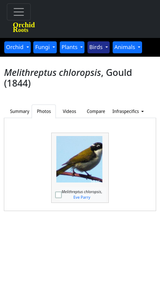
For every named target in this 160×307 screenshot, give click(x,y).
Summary (19, 111)
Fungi (43, 47)
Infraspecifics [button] (122, 111)
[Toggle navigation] (19, 11)
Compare (96, 111)
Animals (125, 47)
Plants (70, 47)
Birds (96, 47)
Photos (44, 111)
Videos (69, 111)
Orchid (15, 47)
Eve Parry (81, 197)
